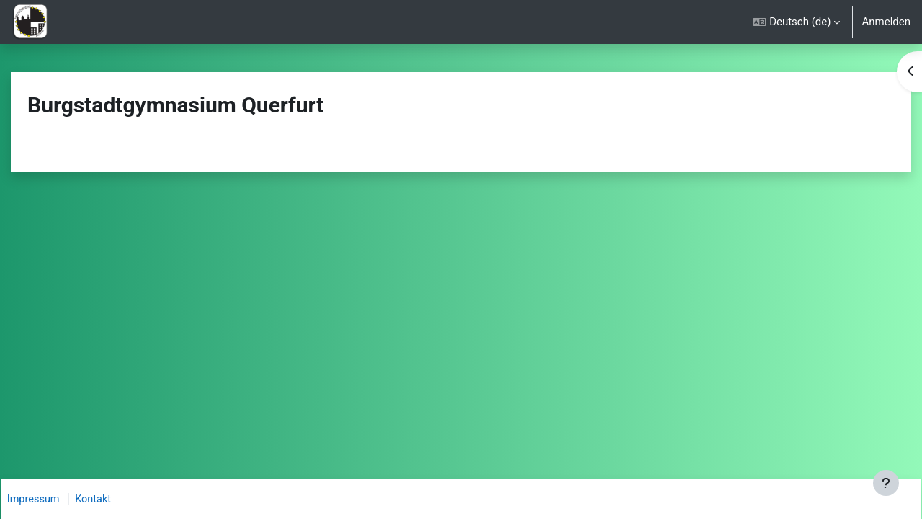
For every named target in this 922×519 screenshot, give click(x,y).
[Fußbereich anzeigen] (886, 483)
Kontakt (111, 499)
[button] (796, 22)
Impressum (50, 499)
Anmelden (885, 21)
